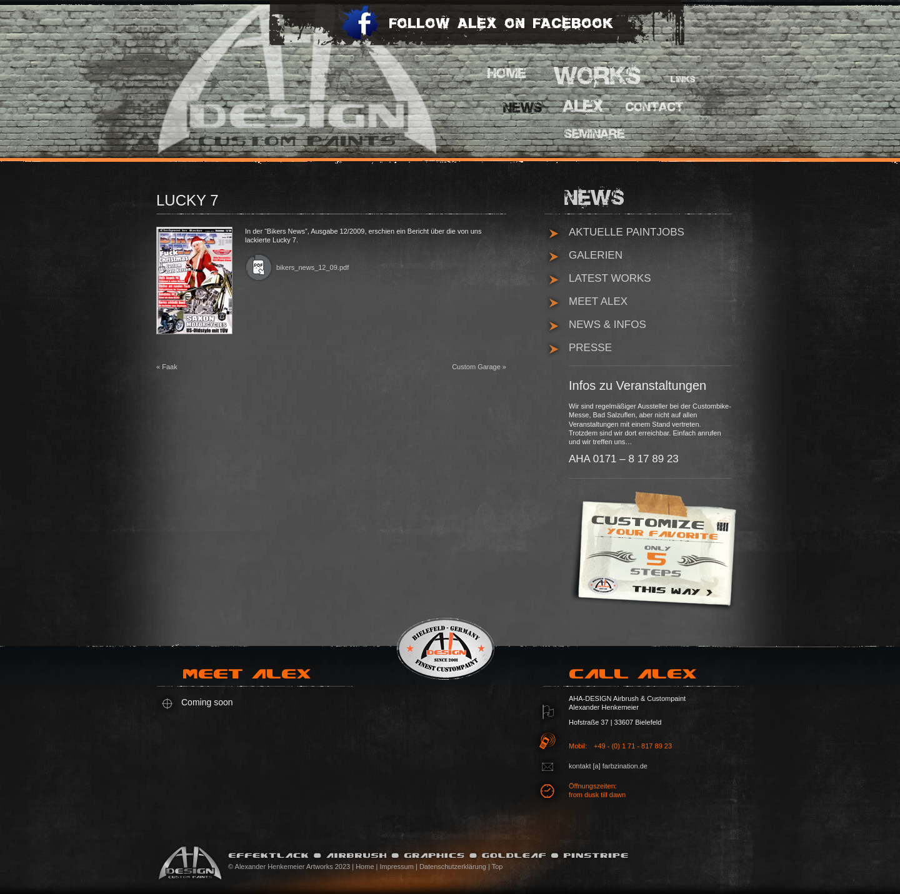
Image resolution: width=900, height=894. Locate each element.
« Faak (167, 366)
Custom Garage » (479, 366)
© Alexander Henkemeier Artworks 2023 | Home (301, 866)
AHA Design (278, 78)
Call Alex (637, 678)
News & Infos (607, 324)
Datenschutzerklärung (452, 866)
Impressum (397, 866)
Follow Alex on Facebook (475, 31)
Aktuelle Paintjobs (626, 232)
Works (598, 74)
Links (684, 81)
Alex (584, 106)
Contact (653, 108)
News (525, 108)
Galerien (595, 255)
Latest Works (610, 278)
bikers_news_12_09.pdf (312, 267)
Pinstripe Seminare (598, 136)
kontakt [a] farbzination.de (608, 766)
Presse (590, 348)
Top (497, 866)
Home (509, 73)
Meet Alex (598, 301)
